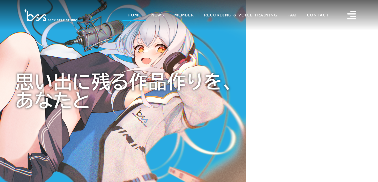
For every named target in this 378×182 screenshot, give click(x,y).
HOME (134, 15)
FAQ (292, 15)
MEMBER (184, 15)
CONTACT (318, 15)
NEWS (158, 15)
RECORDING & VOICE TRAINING (241, 15)
